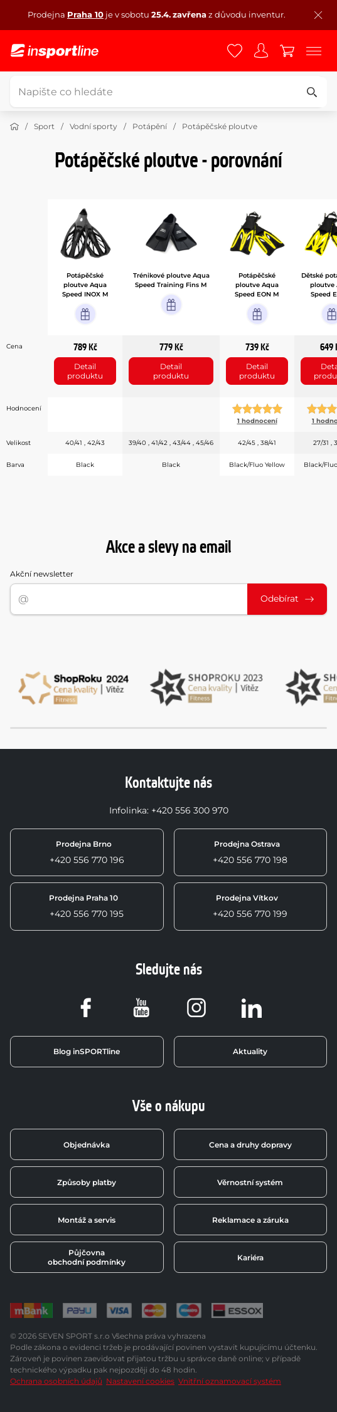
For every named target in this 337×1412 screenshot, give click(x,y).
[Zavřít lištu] (318, 15)
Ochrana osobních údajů (56, 1381)
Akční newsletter (41, 573)
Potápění (149, 126)
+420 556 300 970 (189, 810)
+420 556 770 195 (86, 906)
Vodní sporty (93, 126)
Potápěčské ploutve (219, 126)
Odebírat (287, 598)
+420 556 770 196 (87, 852)
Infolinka (128, 810)
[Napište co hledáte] (166, 91)
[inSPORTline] (54, 51)
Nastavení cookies (140, 1381)
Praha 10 (85, 14)
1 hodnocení (257, 421)
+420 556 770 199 (250, 906)
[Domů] (14, 127)
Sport (44, 126)
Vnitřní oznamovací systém (229, 1381)
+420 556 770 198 (250, 852)
